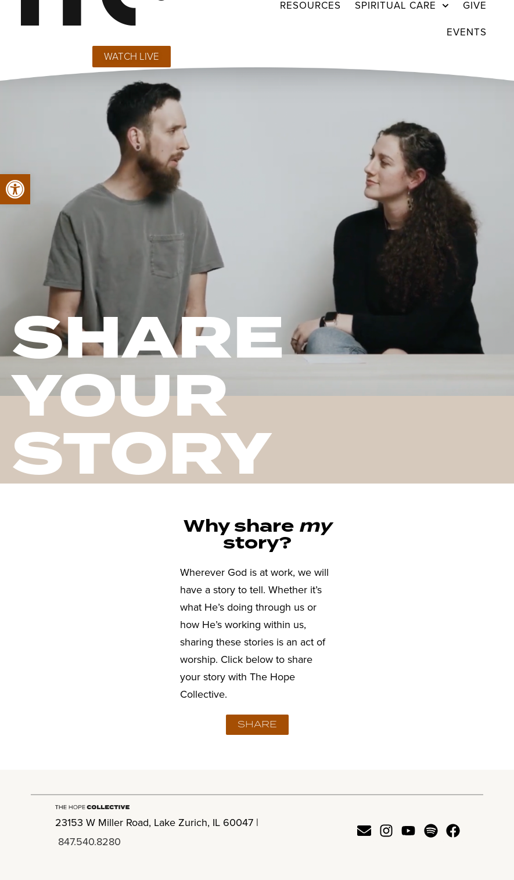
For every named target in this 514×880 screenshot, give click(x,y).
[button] (15, 189)
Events (467, 32)
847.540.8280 (89, 841)
